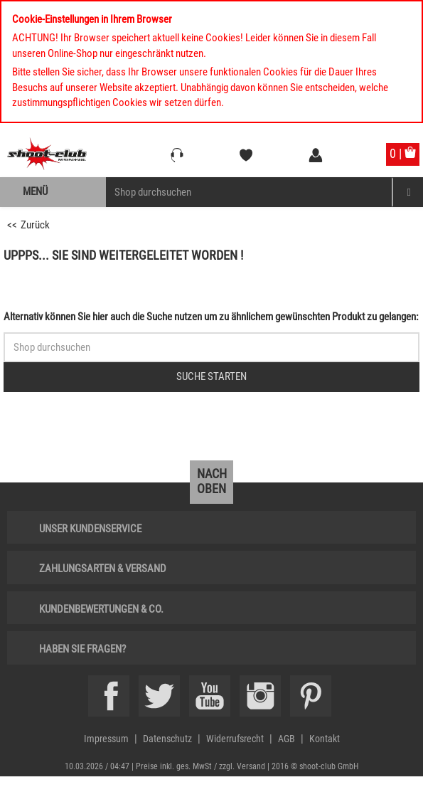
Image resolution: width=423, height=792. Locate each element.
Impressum (106, 738)
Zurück (35, 224)
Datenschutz (167, 738)
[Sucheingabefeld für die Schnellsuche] (211, 347)
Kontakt (324, 738)
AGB (286, 738)
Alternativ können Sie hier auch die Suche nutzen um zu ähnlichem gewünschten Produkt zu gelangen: (211, 316)
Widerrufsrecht (235, 738)
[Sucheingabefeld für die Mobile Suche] (249, 192)
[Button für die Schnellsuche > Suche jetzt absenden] (211, 377)
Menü (35, 191)
